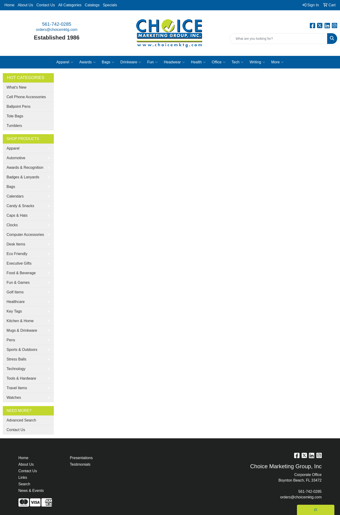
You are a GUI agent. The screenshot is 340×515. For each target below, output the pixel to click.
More (277, 62)
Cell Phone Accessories (26, 97)
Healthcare (16, 302)
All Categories (70, 5)
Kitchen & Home (20, 321)
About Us (25, 5)
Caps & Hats (17, 215)
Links (22, 477)
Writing (257, 62)
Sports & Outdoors (22, 350)
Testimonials (80, 464)
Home (9, 5)
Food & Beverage (21, 273)
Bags (108, 62)
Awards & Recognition (25, 167)
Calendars (15, 196)
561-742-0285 (56, 24)
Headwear (174, 62)
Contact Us (46, 5)
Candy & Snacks (20, 206)
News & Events (31, 491)
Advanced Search (21, 420)
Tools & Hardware (21, 378)
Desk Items (16, 244)
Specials (110, 5)
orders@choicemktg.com (56, 30)
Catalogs (92, 5)
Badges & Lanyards (23, 177)
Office (219, 62)
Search (24, 484)
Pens (11, 340)
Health (198, 62)
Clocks (12, 225)
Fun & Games (18, 283)
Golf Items (15, 292)
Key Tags (14, 311)
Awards (87, 62)
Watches (14, 398)
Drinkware (130, 62)
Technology (16, 369)
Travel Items (17, 388)
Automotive (16, 158)
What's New (16, 87)
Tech (238, 62)
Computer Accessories (25, 235)
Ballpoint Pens (18, 106)
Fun (152, 62)
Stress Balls (16, 359)
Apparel (64, 62)
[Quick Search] (278, 38)
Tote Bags (15, 116)
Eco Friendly (17, 254)
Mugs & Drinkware (22, 330)
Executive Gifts (19, 263)
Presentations (81, 458)
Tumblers (14, 126)
